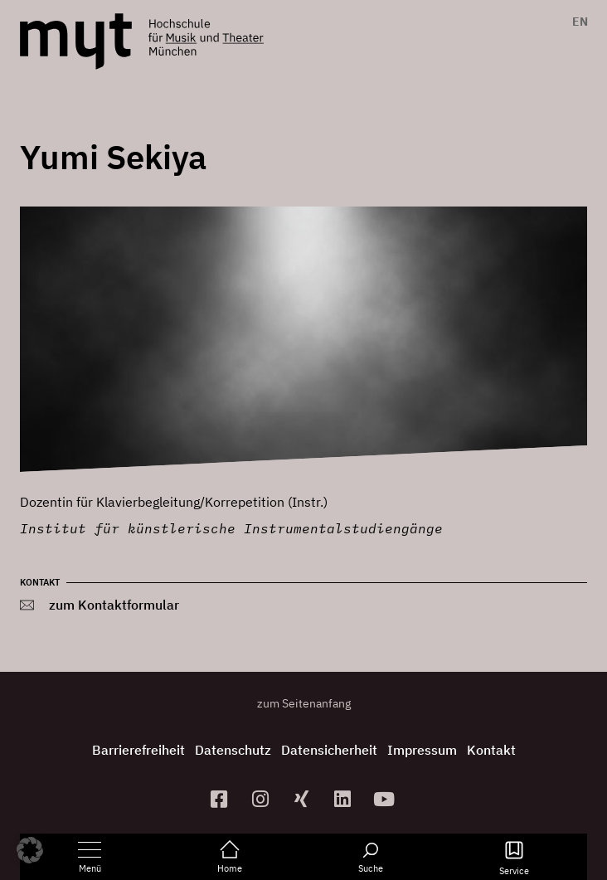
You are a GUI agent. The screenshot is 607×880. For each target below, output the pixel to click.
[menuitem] (576, 21)
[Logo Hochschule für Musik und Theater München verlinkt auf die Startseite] (76, 41)
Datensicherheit (329, 749)
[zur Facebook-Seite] (221, 799)
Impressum (422, 749)
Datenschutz (233, 749)
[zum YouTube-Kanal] (386, 799)
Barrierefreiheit (138, 749)
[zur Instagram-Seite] (262, 799)
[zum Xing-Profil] (303, 799)
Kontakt (491, 749)
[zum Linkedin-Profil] (345, 799)
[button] (30, 850)
